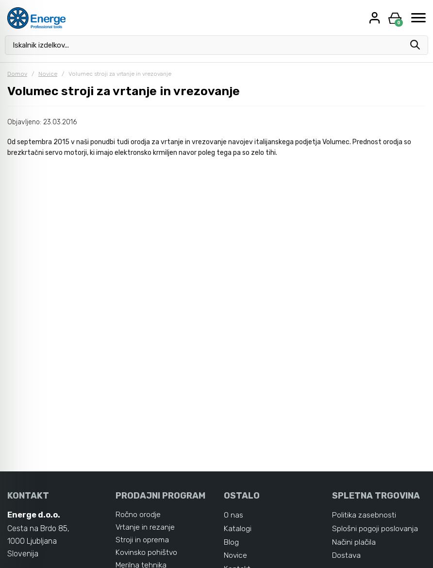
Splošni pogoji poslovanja (375, 528)
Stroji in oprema (142, 539)
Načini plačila (354, 542)
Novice (47, 73)
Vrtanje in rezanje (145, 527)
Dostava (346, 555)
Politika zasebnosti (364, 514)
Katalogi (237, 528)
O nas (233, 514)
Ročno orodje (138, 514)
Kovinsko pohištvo (147, 552)
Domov (17, 73)
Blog (231, 542)
